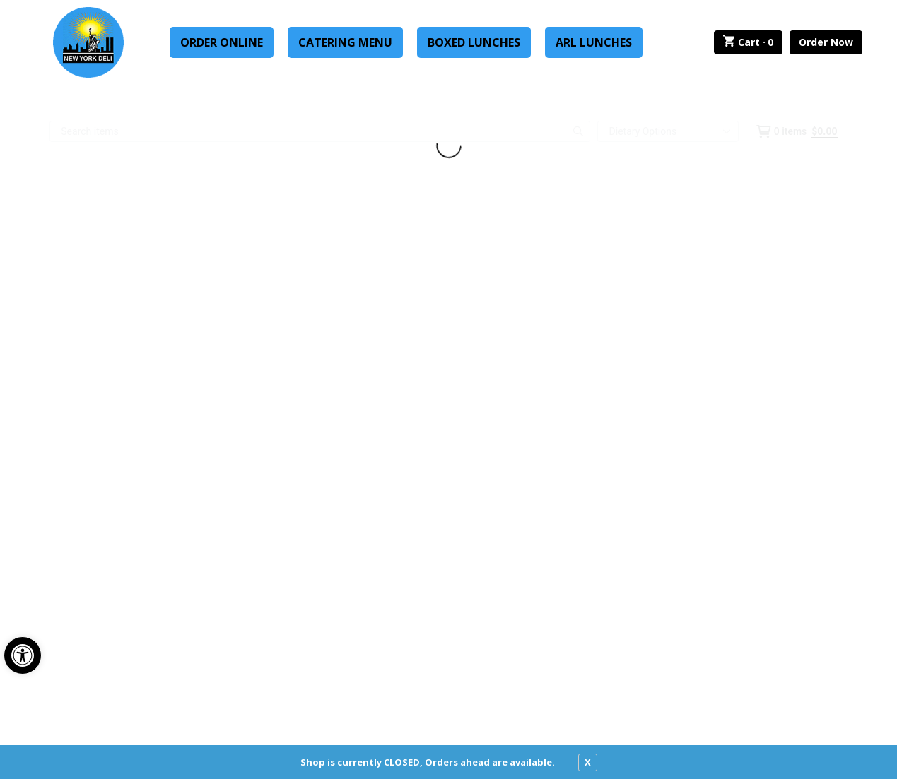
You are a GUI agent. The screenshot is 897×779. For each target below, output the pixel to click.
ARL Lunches (594, 42)
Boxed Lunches (474, 42)
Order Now (826, 42)
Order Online (221, 42)
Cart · (748, 42)
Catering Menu (345, 42)
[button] (23, 655)
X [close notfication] (588, 762)
